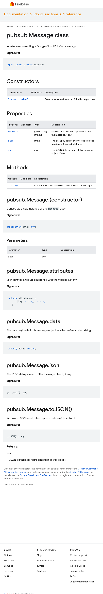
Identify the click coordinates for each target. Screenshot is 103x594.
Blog (39, 555)
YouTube (41, 571)
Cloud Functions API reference (57, 14)
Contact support (78, 555)
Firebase (11, 26)
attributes (13, 131)
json (10, 149)
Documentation (16, 14)
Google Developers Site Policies (36, 475)
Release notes (77, 571)
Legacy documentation (82, 581)
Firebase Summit (45, 560)
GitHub (7, 576)
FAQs (73, 576)
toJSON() (13, 185)
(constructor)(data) (18, 99)
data (10, 140)
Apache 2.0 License (79, 472)
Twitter (40, 565)
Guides (8, 555)
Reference (80, 26)
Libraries (8, 571)
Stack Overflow (78, 560)
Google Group (77, 565)
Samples (8, 565)
